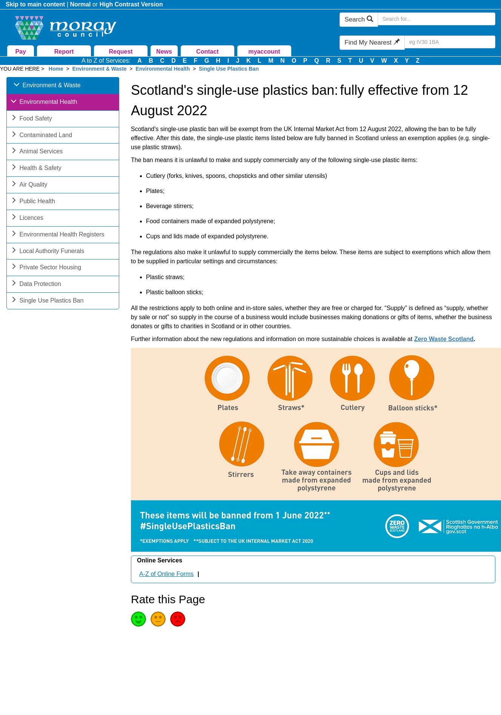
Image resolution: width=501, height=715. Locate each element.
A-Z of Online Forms (166, 574)
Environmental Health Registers (58, 235)
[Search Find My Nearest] (449, 42)
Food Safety (31, 119)
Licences (27, 218)
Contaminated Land (41, 135)
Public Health (33, 202)
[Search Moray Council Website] (436, 18)
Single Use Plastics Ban (229, 69)
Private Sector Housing (46, 268)
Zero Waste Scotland (444, 339)
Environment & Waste (99, 69)
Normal (80, 4)
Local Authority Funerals (48, 251)
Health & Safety (36, 168)
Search (358, 19)
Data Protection (36, 284)
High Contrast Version (131, 4)
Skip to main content (35, 4)
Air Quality (29, 185)
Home (56, 69)
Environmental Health (162, 69)
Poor (177, 619)
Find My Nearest (372, 42)
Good (138, 619)
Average (158, 619)
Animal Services (37, 152)
